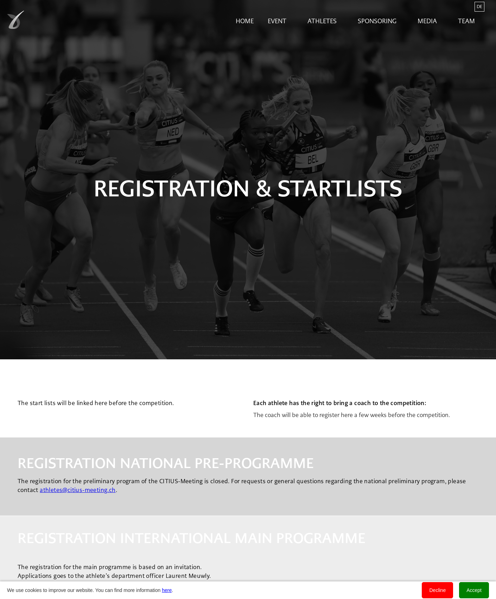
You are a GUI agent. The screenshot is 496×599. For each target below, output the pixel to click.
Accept (474, 590)
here (167, 590)
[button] (280, 21)
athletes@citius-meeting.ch (77, 490)
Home (245, 21)
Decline (437, 590)
